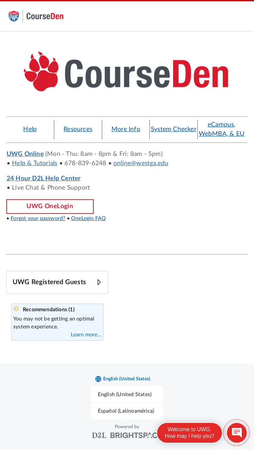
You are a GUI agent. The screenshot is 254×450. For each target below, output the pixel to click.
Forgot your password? (38, 218)
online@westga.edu (140, 163)
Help (30, 129)
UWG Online (25, 154)
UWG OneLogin (49, 206)
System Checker (173, 129)
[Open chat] (236, 432)
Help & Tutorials (34, 163)
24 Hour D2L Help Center (44, 178)
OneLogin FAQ (88, 218)
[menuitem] (127, 394)
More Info (125, 129)
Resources (78, 129)
